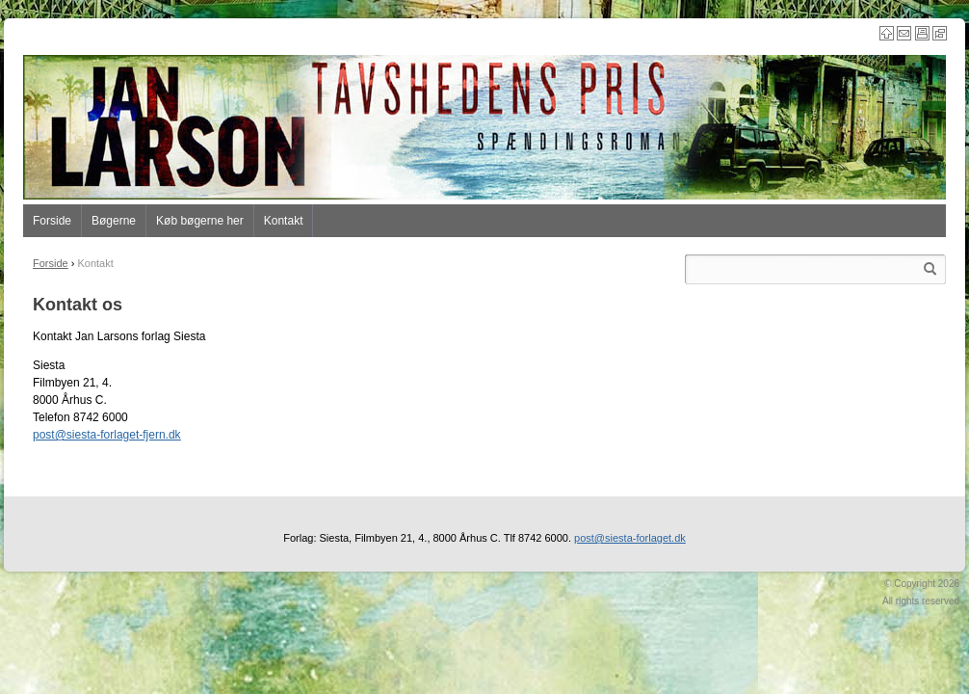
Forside (52, 220)
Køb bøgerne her (200, 220)
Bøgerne (114, 220)
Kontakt (283, 220)
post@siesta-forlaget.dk (630, 538)
